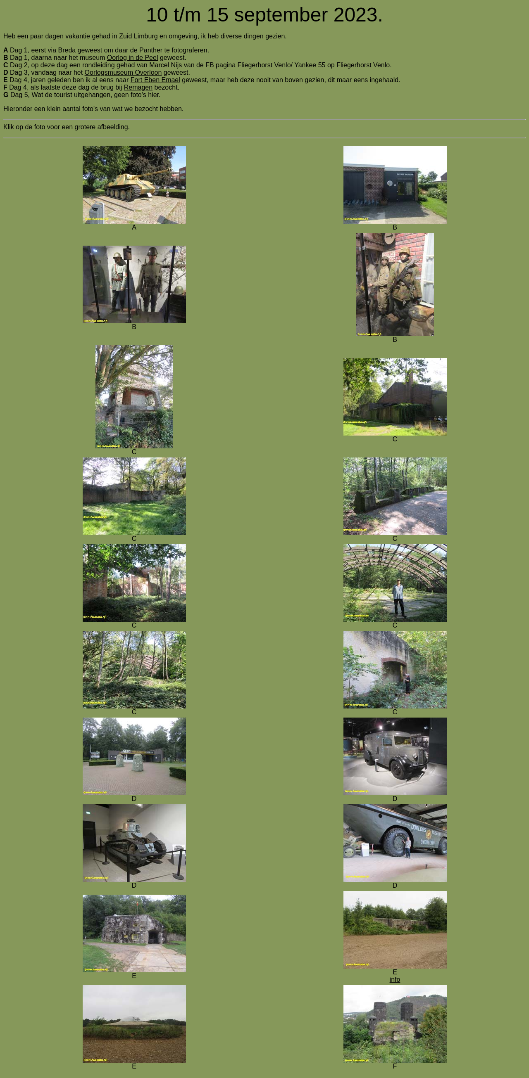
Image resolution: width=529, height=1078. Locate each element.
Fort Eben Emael (155, 79)
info (395, 979)
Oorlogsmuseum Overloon (123, 72)
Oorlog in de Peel (132, 57)
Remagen (138, 87)
